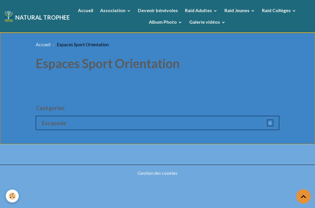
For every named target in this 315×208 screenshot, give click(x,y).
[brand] (33, 16)
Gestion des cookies (157, 173)
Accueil (85, 10)
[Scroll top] (303, 196)
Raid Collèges (277, 10)
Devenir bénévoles (158, 10)
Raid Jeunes (237, 10)
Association (113, 10)
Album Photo (163, 22)
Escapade (54, 123)
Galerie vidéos (205, 22)
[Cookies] (12, 196)
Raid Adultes (199, 10)
